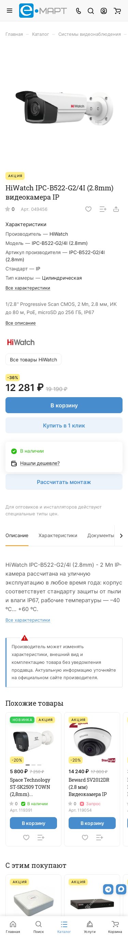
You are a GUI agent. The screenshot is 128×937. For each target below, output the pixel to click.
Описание (16, 535)
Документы (100, 535)
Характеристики (58, 535)
